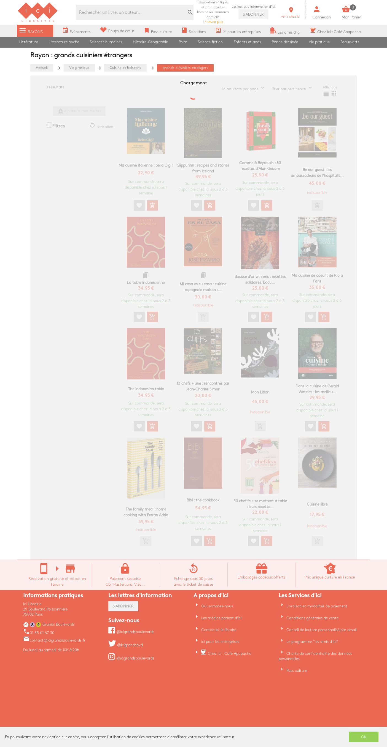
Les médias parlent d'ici (221, 618)
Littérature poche (64, 42)
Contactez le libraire (218, 630)
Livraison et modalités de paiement (316, 606)
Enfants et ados (247, 42)
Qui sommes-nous (217, 606)
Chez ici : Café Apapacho (229, 653)
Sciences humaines (106, 42)
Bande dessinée (285, 42)
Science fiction (210, 42)
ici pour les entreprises (220, 641)
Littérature (28, 42)
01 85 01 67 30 (38, 633)
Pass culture (296, 670)
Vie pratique (319, 42)
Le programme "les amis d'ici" (312, 641)
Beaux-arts (349, 42)
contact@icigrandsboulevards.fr (54, 640)
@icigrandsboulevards (131, 632)
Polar (183, 42)
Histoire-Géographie (150, 42)
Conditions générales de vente (312, 618)
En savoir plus (213, 12)
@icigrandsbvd (125, 645)
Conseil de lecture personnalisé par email (321, 630)
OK (364, 737)
